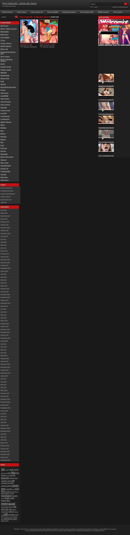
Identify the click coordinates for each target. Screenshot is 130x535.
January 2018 (5, 448)
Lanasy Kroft (5, 110)
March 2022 (4, 320)
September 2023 (5, 268)
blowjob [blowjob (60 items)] (5, 478)
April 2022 (4, 318)
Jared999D (4, 96)
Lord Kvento (5, 116)
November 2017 (5, 454)
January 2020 (5, 396)
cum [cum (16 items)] (13, 489)
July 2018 (3, 434)
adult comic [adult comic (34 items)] (14, 470)
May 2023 (3, 280)
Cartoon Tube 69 (5, 196)
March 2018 (4, 443)
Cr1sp (3, 40)
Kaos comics (5, 105)
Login (96, 6)
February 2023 (5, 288)
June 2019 (4, 416)
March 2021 (4, 355)
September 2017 (5, 460)
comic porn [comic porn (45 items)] (6, 486)
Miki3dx (3, 128)
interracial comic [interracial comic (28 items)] (7, 507)
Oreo (2, 145)
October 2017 (5, 457)
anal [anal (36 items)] (9, 473)
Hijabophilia (5, 75)
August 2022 (4, 306)
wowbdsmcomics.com (7, 191)
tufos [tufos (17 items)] (12, 516)
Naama (3, 139)
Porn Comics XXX (86, 12)
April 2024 (4, 248)
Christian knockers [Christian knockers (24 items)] (7, 483)
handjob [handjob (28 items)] (15, 496)
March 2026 (4, 213)
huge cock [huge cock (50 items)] (9, 498)
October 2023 (5, 265)
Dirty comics (5, 57)
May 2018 (3, 437)
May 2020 (3, 384)
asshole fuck (33, 46)
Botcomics (5, 34)
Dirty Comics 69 (37, 12)
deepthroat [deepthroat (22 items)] (8, 492)
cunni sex (51, 46)
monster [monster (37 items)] (11, 515)
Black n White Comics (9, 29)
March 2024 (4, 251)
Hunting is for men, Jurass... (48, 43)
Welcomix (4, 177)
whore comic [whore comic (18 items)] (5, 521)
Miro (2, 131)
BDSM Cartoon (103, 12)
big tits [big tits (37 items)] (12, 475)
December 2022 (5, 294)
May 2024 (3, 245)
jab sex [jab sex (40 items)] (9, 509)
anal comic (26, 46)
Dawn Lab (4, 49)
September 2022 (5, 303)
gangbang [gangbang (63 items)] (6, 495)
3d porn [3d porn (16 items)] (7, 470)
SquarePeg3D (6, 166)
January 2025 (5, 225)
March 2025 (4, 219)
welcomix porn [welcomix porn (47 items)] (10, 519)
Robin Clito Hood (7, 157)
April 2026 (4, 210)
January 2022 (5, 326)
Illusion (3, 84)
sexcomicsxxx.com (6, 199)
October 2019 (5, 405)
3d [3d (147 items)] (2, 469)
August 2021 (4, 341)
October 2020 (5, 370)
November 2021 (5, 332)
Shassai (3, 160)
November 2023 (5, 262)
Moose (3, 134)
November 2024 (5, 227)
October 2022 (5, 300)
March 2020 (4, 390)
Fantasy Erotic (6, 67)
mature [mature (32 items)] (11, 512)
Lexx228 (4, 113)
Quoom (3, 151)
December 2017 (5, 451)
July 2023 (3, 274)
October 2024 (5, 230)
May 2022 (3, 315)
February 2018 (5, 445)
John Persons (6, 102)
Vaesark (3, 174)
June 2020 (4, 382)
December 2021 (5, 329)
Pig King (4, 148)
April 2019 (4, 422)
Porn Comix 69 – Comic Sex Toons (19, 3)
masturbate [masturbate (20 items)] (4, 512)
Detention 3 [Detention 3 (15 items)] (15, 491)
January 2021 (5, 361)
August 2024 (4, 236)
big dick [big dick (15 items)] (8, 475)
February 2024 (5, 253)
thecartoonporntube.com (8, 194)
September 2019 (5, 408)
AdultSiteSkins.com (99, 530)
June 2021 (4, 347)
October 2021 (5, 335)
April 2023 (4, 283)
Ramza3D (4, 154)
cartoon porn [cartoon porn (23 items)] (13, 478)
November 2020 (5, 367)
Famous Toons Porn (6, 188)
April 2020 (4, 387)
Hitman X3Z (5, 78)
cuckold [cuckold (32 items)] (9, 489)
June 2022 (4, 312)
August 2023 (4, 271)
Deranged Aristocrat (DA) (8, 53)
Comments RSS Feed (123, 6)
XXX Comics (117, 12)
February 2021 (5, 358)
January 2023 (5, 291)
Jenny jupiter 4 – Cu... (26, 43)
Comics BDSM (52, 12)
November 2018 (5, 431)
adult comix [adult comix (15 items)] (4, 473)
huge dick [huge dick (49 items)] (5, 500)
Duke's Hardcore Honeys (7, 60)
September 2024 (5, 233)
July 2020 (3, 379)
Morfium (4, 137)
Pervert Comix (7, 12)
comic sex (45, 46)
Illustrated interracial (8, 87)
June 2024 (4, 242)
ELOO (3, 64)
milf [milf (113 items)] (5, 514)
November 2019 (5, 402)
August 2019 (4, 411)
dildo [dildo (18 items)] (2, 493)
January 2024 (5, 256)
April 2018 (4, 440)
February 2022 (5, 323)
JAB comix (5, 93)
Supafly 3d (4, 169)
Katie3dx (4, 108)
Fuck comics (22, 12)
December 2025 (5, 216)
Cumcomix (4, 202)
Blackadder (5, 32)
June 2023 (4, 277)
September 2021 (5, 338)
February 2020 (5, 393)
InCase (3, 90)
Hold (2, 81)
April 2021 (4, 352)
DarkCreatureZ (6, 46)
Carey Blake (5, 37)
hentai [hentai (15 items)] (2, 498)
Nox (2, 142)
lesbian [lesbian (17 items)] (14, 509)
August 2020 (4, 376)
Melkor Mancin (6, 122)
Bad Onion (4, 26)
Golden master (6, 70)
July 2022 (3, 309)
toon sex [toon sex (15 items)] (8, 516)
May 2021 (3, 349)
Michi (3, 125)
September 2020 (5, 373)
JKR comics (5, 99)
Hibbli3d (4, 73)
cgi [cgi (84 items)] (13, 480)
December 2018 (5, 428)
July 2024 (3, 239)
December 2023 (5, 259)
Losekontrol (5, 119)
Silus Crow (5, 163)
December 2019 (5, 399)
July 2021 (3, 344)
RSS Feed (115, 6)
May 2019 (3, 419)
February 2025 (5, 222)
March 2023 (4, 286)
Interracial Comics (69, 12)
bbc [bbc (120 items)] (13, 472)
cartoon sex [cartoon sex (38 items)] (6, 481)
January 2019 (5, 425)
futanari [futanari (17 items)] (12, 493)
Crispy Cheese (6, 43)
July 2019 (3, 413)
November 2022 (5, 297)
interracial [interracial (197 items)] (8, 503)
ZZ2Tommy (5, 180)
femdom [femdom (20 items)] (6, 493)
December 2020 (5, 364)
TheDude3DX (5, 171)
